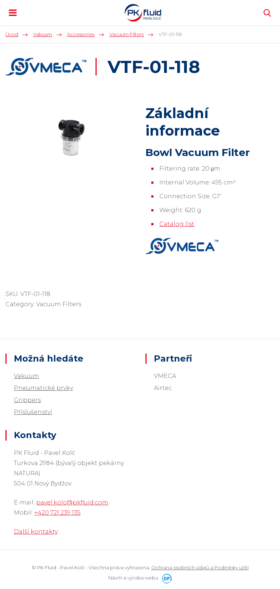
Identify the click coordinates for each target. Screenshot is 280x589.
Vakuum (26, 375)
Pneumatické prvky (43, 388)
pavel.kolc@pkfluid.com (72, 502)
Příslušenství (33, 412)
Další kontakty (36, 531)
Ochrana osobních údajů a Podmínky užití (200, 567)
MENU (12, 12)
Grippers (27, 400)
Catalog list (176, 224)
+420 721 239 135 (57, 512)
